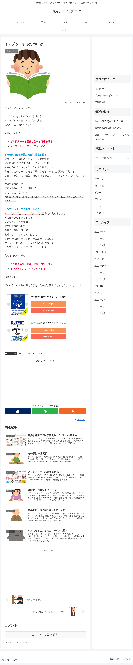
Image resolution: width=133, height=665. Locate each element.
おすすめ (99, 185)
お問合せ (99, 88)
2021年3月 (100, 313)
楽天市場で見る (67, 304)
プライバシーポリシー (106, 95)
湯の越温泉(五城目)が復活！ (109, 128)
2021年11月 (100, 259)
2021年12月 (100, 252)
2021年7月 (100, 286)
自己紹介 (99, 213)
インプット (37, 353)
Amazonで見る (42, 304)
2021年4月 (100, 306)
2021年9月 (100, 272)
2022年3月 (100, 238)
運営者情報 (100, 102)
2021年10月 (100, 266)
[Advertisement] (45, 381)
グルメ (97, 199)
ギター (97, 192)
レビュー (99, 206)
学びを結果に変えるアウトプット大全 (48, 323)
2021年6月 (100, 293)
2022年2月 (100, 245)
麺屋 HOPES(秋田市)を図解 (109, 121)
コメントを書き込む (45, 637)
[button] (128, 157)
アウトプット (10, 353)
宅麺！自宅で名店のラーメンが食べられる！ (111, 137)
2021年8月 (100, 279)
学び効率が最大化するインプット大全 (48, 297)
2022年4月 (100, 232)
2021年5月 (100, 300)
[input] (112, 158)
